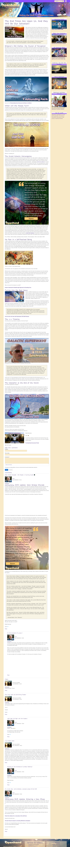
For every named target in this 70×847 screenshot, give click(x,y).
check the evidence (41, 161)
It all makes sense (9, 742)
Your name (7, 453)
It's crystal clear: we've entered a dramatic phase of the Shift (21, 790)
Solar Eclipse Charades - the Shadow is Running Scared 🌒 (20, 476)
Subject (6, 449)
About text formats (9, 465)
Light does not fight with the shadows (17, 719)
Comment (7, 457)
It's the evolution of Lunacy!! (15, 634)
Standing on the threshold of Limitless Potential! (19, 767)
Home (4, 1)
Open (11, 25)
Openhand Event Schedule (33, 845)
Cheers (6, 680)
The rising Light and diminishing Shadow (15, 695)
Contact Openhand (56, 845)
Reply (6, 629)
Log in (14, 1)
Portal (7, 1)
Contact (10, 1)
